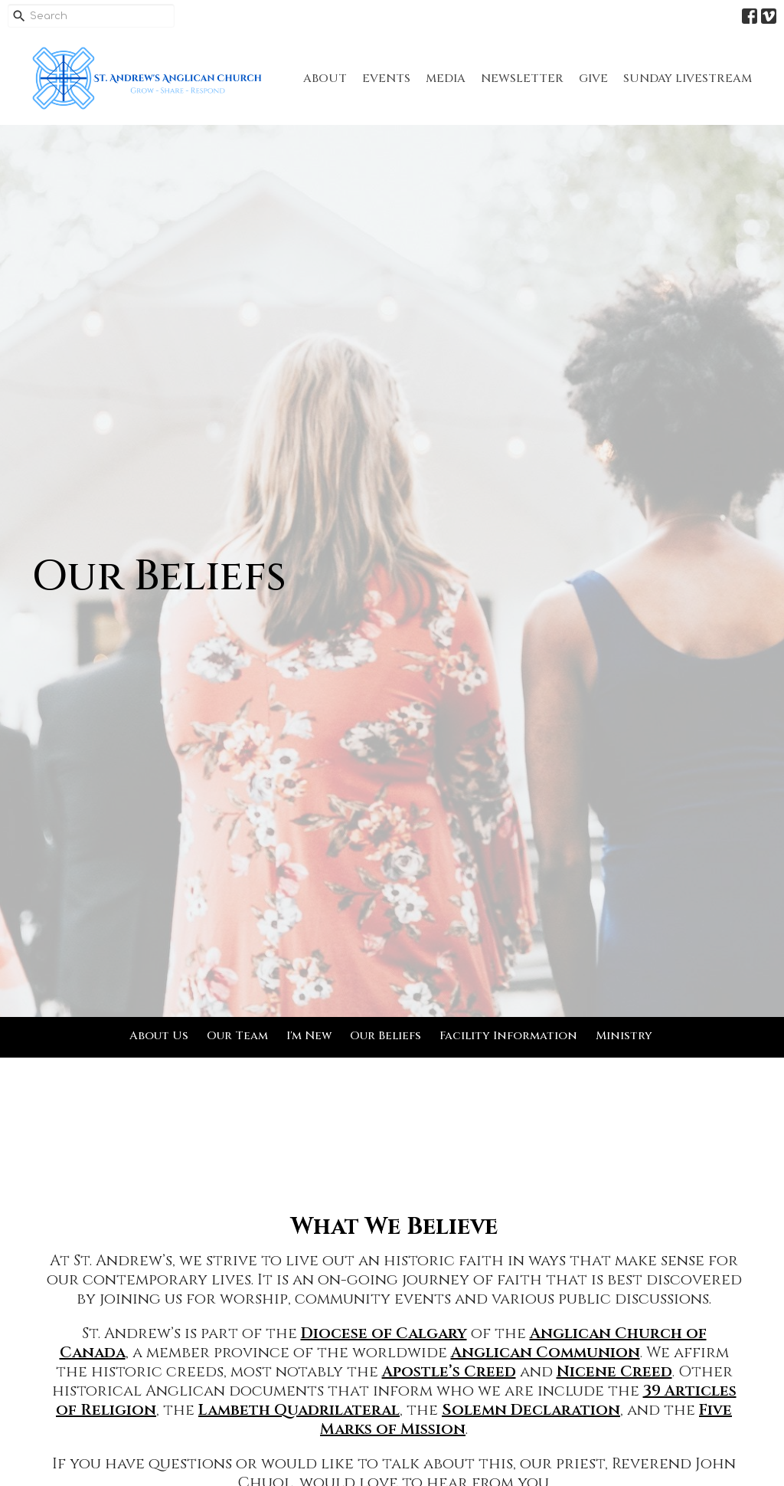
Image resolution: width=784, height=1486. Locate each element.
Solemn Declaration (531, 1409)
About (325, 79)
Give (593, 79)
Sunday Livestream (687, 79)
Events (386, 79)
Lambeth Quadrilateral (299, 1409)
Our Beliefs (385, 1036)
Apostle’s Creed (449, 1371)
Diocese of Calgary (384, 1333)
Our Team (237, 1036)
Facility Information (508, 1036)
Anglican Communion (545, 1352)
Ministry (624, 1036)
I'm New (309, 1036)
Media (446, 79)
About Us (158, 1036)
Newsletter (522, 79)
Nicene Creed (614, 1371)
